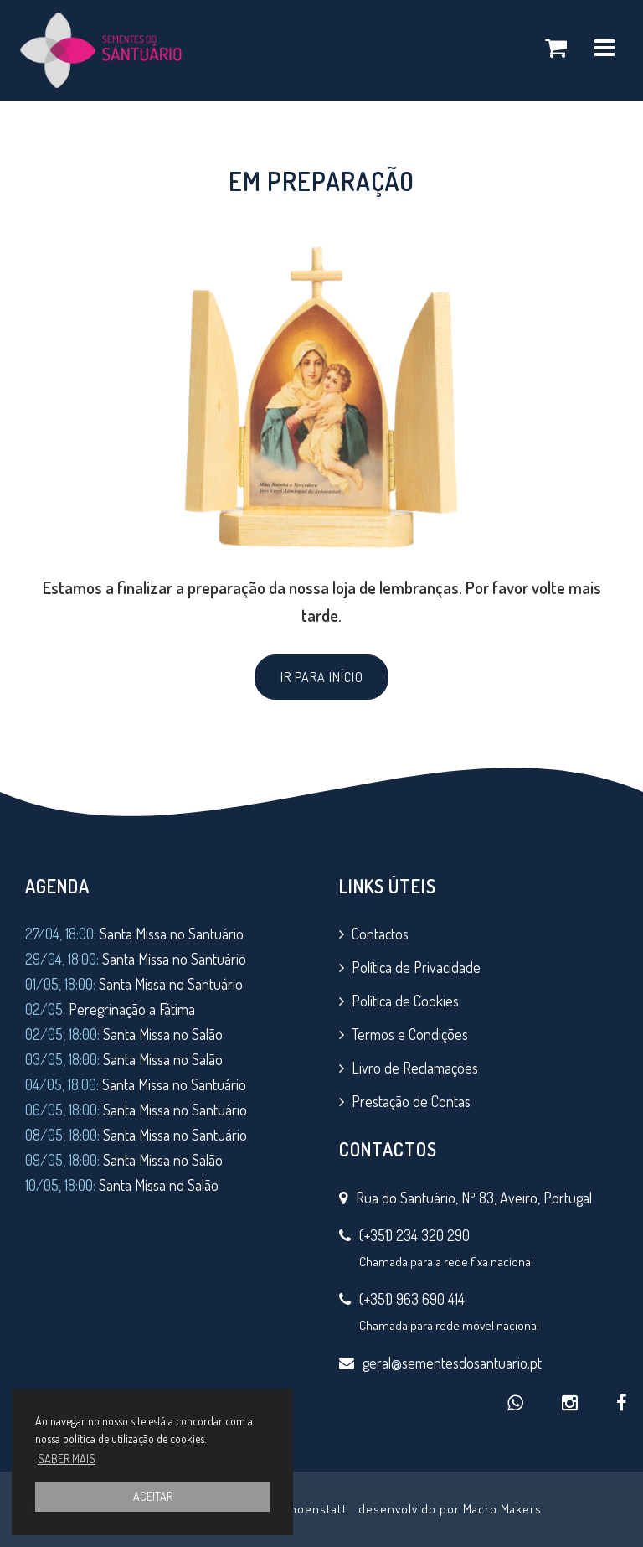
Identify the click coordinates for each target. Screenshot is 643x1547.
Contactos (380, 933)
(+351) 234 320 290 (414, 1235)
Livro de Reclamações (415, 1067)
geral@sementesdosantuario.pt (452, 1362)
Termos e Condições (410, 1034)
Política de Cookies (405, 1000)
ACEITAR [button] (152, 1496)
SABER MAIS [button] (66, 1458)
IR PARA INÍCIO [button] (321, 677)
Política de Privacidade (416, 967)
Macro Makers (502, 1509)
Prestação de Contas (411, 1101)
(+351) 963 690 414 (412, 1299)
